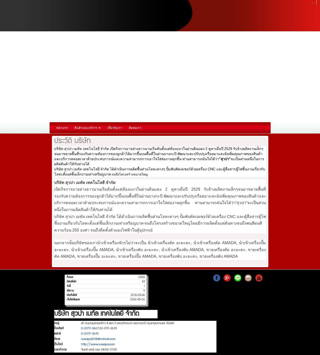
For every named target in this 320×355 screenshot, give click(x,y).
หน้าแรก (62, 128)
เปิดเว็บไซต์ (72, 295)
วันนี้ (69, 286)
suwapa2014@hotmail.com (98, 339)
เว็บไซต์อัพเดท (73, 300)
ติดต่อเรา (135, 128)
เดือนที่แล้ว (71, 282)
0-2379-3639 (90, 334)
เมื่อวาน (70, 291)
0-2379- (86, 328)
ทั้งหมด (70, 277)
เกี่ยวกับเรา (114, 128)
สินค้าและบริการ (87, 128)
